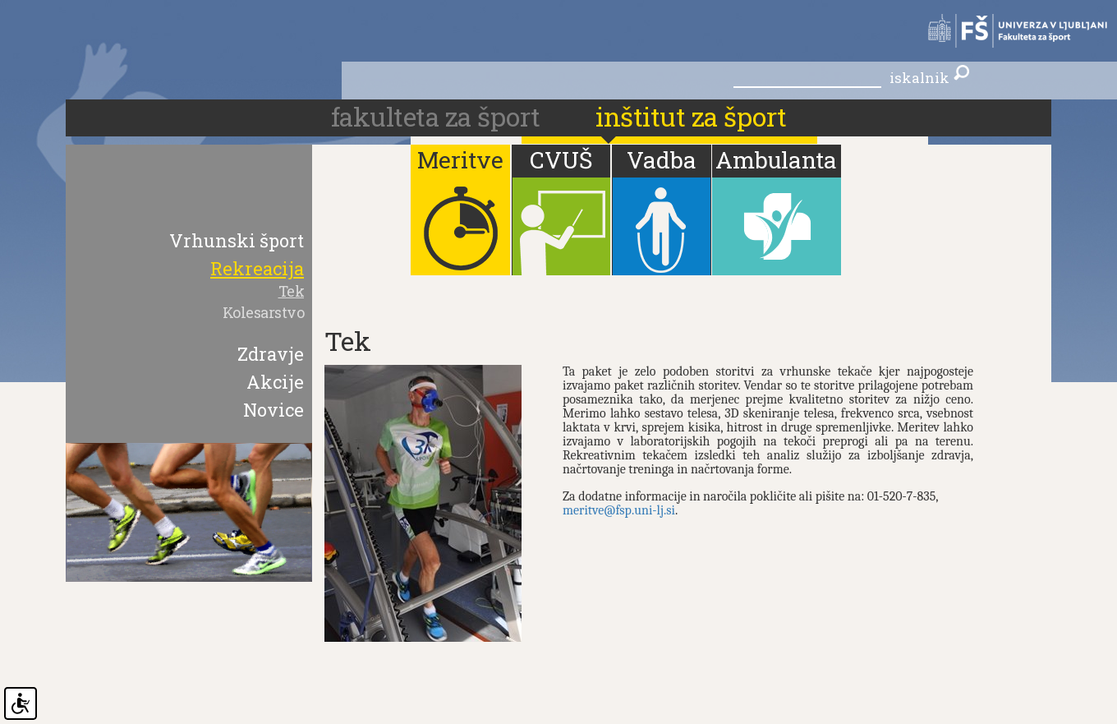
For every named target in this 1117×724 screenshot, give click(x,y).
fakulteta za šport (439, 116)
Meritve (460, 160)
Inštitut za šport (691, 116)
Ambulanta (776, 160)
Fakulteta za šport (1010, 31)
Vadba (661, 160)
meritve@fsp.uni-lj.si (619, 510)
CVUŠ (561, 160)
